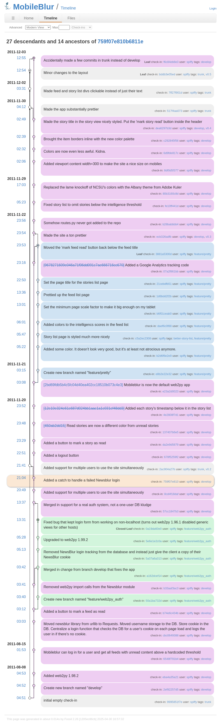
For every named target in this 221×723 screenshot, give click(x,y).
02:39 (21, 136)
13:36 (21, 292)
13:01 (21, 304)
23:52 (21, 406)
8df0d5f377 (171, 170)
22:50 (21, 280)
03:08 (21, 382)
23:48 (21, 423)
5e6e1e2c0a (154, 541)
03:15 (21, 370)
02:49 (21, 119)
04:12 (21, 107)
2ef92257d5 (171, 689)
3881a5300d (164, 254)
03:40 (21, 597)
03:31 (21, 88)
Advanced (15, 27)
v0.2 (208, 469)
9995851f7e (174, 702)
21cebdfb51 (164, 284)
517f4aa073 (174, 111)
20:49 (21, 490)
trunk (201, 74)
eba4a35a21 (170, 677)
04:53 (21, 673)
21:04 (21, 478)
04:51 (21, 698)
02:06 (21, 161)
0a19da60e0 (154, 528)
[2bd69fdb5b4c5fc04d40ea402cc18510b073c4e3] (83, 385)
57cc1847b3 (171, 511)
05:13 (21, 549)
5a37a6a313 (154, 558)
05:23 (21, 202)
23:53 (21, 245)
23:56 (21, 220)
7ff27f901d (175, 92)
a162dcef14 (154, 576)
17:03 (21, 185)
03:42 (21, 567)
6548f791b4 (171, 659)
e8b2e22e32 (164, 374)
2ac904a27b (167, 469)
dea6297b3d (163, 128)
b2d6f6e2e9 (164, 355)
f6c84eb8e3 (171, 62)
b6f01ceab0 (164, 313)
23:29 (21, 440)
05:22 (21, 347)
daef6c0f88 (164, 326)
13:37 (21, 502)
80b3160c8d (170, 193)
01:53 (21, 650)
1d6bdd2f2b (164, 296)
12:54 (21, 70)
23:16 (21, 263)
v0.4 (208, 128)
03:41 (21, 584)
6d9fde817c (171, 153)
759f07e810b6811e (120, 41)
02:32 (21, 149)
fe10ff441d (171, 206)
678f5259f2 (171, 457)
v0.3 (208, 236)
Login (212, 8)
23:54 (21, 233)
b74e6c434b (170, 613)
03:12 (21, 609)
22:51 (21, 453)
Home (29, 18)
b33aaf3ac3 (171, 588)
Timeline (50, 18)
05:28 (21, 537)
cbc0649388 (171, 635)
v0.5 (208, 74)
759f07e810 (171, 481)
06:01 (21, 322)
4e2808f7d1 (171, 415)
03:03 (21, 621)
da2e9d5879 (170, 444)
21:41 (21, 465)
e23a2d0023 (170, 391)
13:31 (21, 520)
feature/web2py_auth (197, 528)
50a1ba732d (154, 600)
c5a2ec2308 (143, 338)
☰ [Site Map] (13, 18)
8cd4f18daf (171, 494)
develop (206, 62)
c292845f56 (171, 140)
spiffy (189, 62)
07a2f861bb (171, 271)
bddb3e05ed (167, 74)
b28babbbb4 (170, 224)
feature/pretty (202, 254)
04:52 (21, 685)
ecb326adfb (163, 236)
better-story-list (183, 338)
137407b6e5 (170, 432)
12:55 (21, 58)
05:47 (21, 334)
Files (71, 18)
